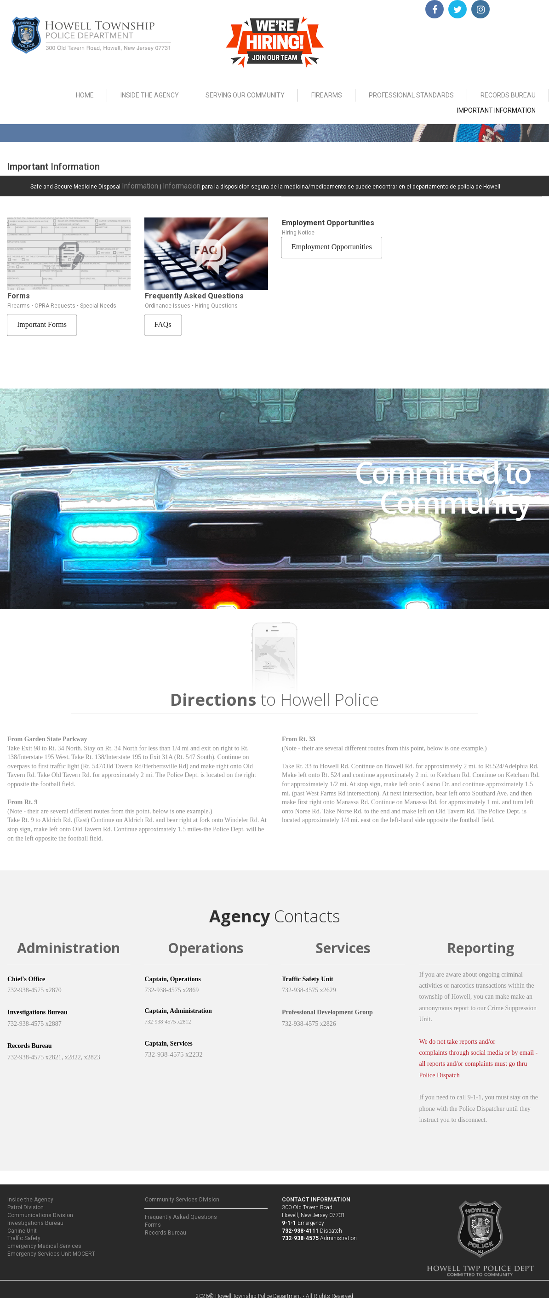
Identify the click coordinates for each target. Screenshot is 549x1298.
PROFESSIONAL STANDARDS (411, 95)
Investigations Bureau (35, 1220)
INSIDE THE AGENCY (149, 95)
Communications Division (40, 1212)
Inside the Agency (30, 1196)
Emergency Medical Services (44, 1243)
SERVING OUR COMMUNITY (245, 95)
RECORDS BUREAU (508, 95)
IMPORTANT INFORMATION (496, 110)
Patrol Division (25, 1204)
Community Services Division (182, 1196)
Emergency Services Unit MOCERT (51, 1250)
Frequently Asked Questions (181, 1214)
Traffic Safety (23, 1235)
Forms (153, 1221)
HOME (85, 95)
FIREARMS (326, 95)
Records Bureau (165, 1229)
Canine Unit (22, 1227)
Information (136, 184)
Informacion (170, 184)
